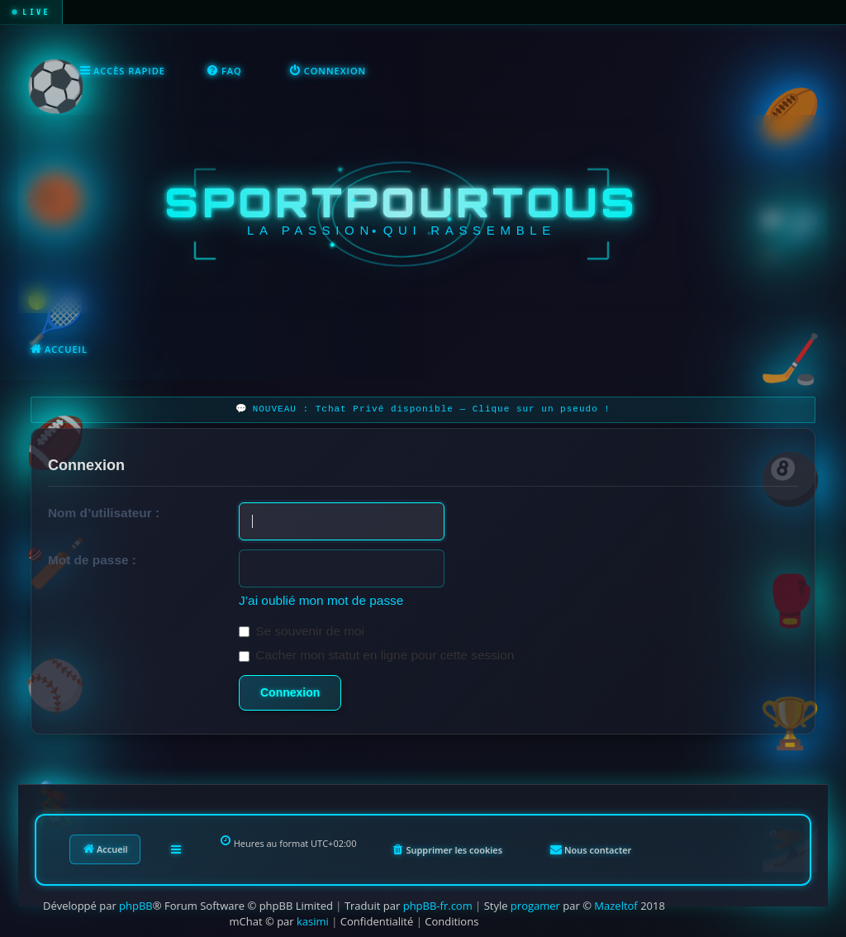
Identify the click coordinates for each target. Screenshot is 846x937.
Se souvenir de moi (301, 631)
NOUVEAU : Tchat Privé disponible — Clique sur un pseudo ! (432, 409)
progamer (535, 905)
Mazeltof (615, 905)
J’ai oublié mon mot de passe (321, 600)
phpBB (136, 905)
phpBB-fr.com (438, 905)
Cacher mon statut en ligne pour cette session (376, 655)
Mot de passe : (92, 560)
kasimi (313, 921)
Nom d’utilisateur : (103, 513)
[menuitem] (224, 71)
